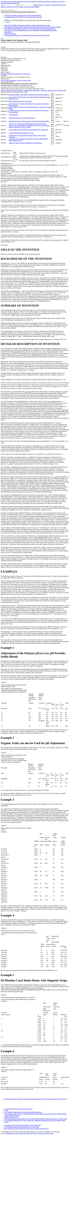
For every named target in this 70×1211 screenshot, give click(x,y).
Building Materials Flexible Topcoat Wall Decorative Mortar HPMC (29, 121)
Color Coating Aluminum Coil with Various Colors (16, 80)
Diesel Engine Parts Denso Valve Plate (20, 101)
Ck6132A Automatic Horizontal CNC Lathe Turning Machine (22, 15)
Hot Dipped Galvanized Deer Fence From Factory (15, 74)
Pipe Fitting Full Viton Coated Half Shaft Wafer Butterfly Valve (18, 12)
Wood (6, 1110)
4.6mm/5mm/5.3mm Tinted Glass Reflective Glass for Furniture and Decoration (30, 1133)
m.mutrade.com (13, 114)
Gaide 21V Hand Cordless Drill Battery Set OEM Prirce (25, 143)
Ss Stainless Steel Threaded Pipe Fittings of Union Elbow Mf (22, 1125)
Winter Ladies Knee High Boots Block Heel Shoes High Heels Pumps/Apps (28, 20)
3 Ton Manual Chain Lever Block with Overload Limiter (20, 1099)
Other (7, 22)
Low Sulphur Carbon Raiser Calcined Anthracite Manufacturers (23, 1112)
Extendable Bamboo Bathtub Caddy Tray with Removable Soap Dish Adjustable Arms (30, 28)
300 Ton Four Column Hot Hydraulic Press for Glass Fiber (21, 1127)
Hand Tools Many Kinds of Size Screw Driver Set (52, 1099)
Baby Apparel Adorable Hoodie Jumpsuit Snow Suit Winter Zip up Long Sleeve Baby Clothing (32, 27)
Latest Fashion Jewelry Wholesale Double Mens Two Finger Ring (28, 129)
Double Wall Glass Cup (11, 1117)
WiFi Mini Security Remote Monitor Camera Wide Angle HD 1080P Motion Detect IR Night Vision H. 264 (32, 1)
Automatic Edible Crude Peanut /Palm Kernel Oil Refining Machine (29, 94)
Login (35, 5)
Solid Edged (8, 32)
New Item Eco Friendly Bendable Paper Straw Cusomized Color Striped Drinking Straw (30, 30)
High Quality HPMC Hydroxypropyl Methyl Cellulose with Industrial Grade (27, 25)
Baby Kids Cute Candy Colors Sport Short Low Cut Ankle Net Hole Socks (26, 1128)
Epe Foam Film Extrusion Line (10, 3)
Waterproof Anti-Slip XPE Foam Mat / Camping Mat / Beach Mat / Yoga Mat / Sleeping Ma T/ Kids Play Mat (33, 90)
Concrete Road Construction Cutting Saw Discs (18, 1109)
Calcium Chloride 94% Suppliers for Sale (21, 133)
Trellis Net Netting (10, 33)
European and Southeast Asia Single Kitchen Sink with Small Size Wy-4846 (26, 35)
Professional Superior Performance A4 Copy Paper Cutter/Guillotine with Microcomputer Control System (35, 1119)
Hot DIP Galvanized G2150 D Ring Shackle (22, 118)
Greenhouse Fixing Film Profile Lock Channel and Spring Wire (23, 17)
